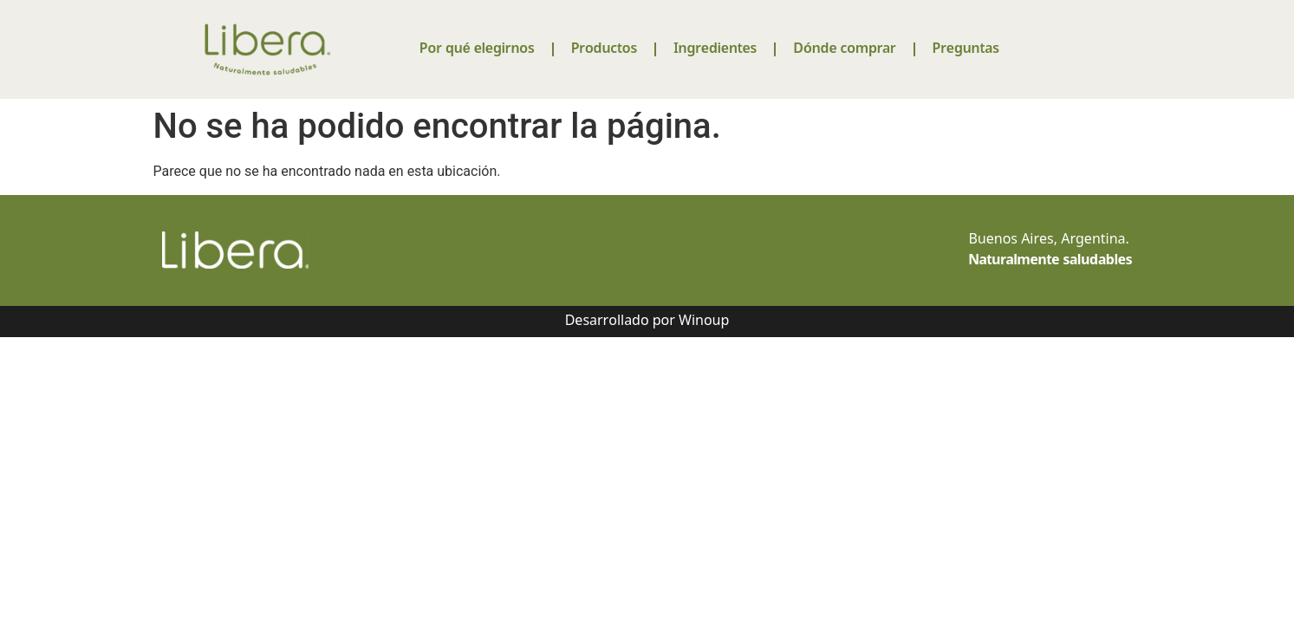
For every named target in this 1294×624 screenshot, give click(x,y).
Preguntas (966, 49)
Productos (604, 49)
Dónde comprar (844, 49)
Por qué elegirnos (477, 49)
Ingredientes (715, 49)
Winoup (704, 321)
